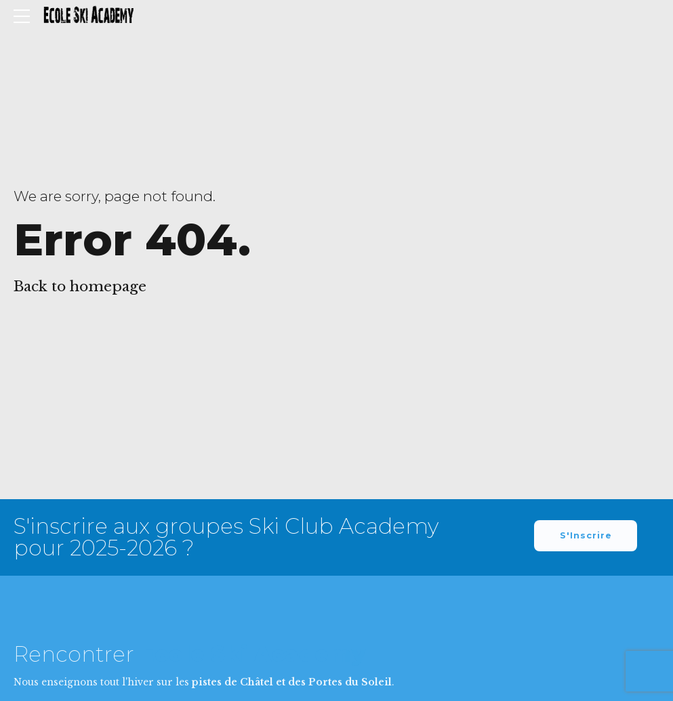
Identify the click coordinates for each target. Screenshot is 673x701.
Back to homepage (80, 286)
